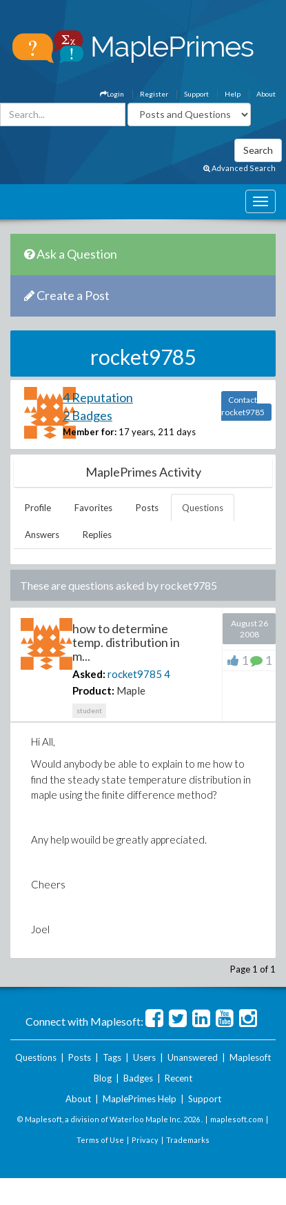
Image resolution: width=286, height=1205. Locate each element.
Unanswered (192, 1057)
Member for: (89, 431)
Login (112, 94)
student (89, 710)
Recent (178, 1078)
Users (144, 1057)
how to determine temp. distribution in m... (126, 642)
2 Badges (87, 415)
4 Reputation (98, 397)
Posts (147, 507)
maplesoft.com (236, 1119)
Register (154, 94)
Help (233, 94)
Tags (112, 1057)
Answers (42, 534)
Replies (97, 534)
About (266, 94)
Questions (202, 507)
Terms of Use (100, 1139)
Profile (38, 507)
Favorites (93, 507)
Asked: (88, 674)
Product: (93, 690)
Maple (130, 690)
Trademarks (188, 1139)
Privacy (145, 1139)
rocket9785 (135, 674)
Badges (138, 1078)
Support (196, 94)
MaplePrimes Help (139, 1098)
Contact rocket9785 (243, 406)
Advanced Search (239, 167)
